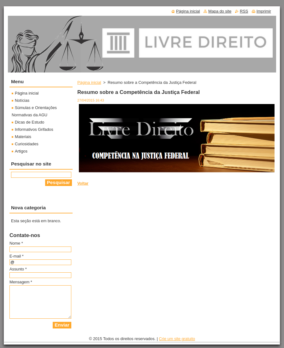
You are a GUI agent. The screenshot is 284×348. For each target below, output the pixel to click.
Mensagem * (20, 282)
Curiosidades (26, 144)
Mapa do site (219, 11)
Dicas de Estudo (29, 122)
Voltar (82, 183)
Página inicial (89, 82)
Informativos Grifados (34, 129)
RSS (244, 11)
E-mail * (16, 256)
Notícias (22, 100)
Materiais (23, 136)
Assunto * (18, 269)
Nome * (16, 243)
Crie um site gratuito (177, 338)
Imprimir (264, 11)
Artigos (21, 151)
